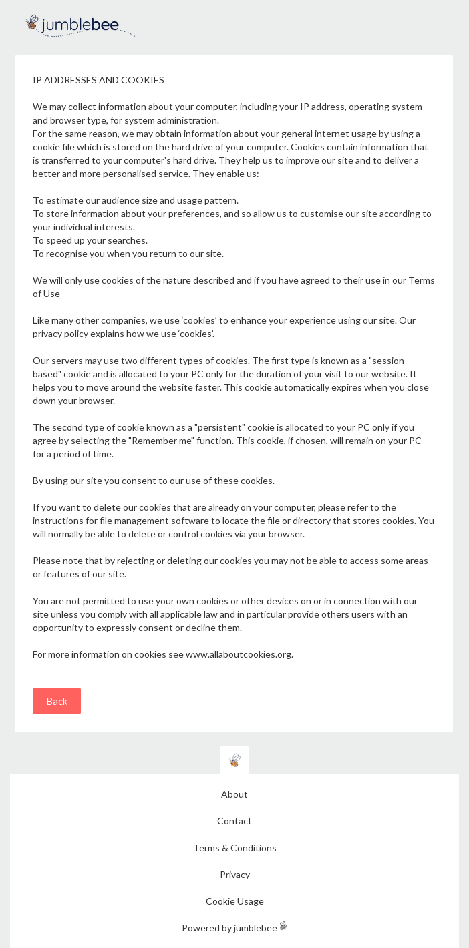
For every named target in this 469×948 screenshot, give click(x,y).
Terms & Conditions (235, 847)
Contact (234, 820)
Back (56, 701)
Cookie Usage (235, 901)
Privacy (235, 874)
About (234, 794)
